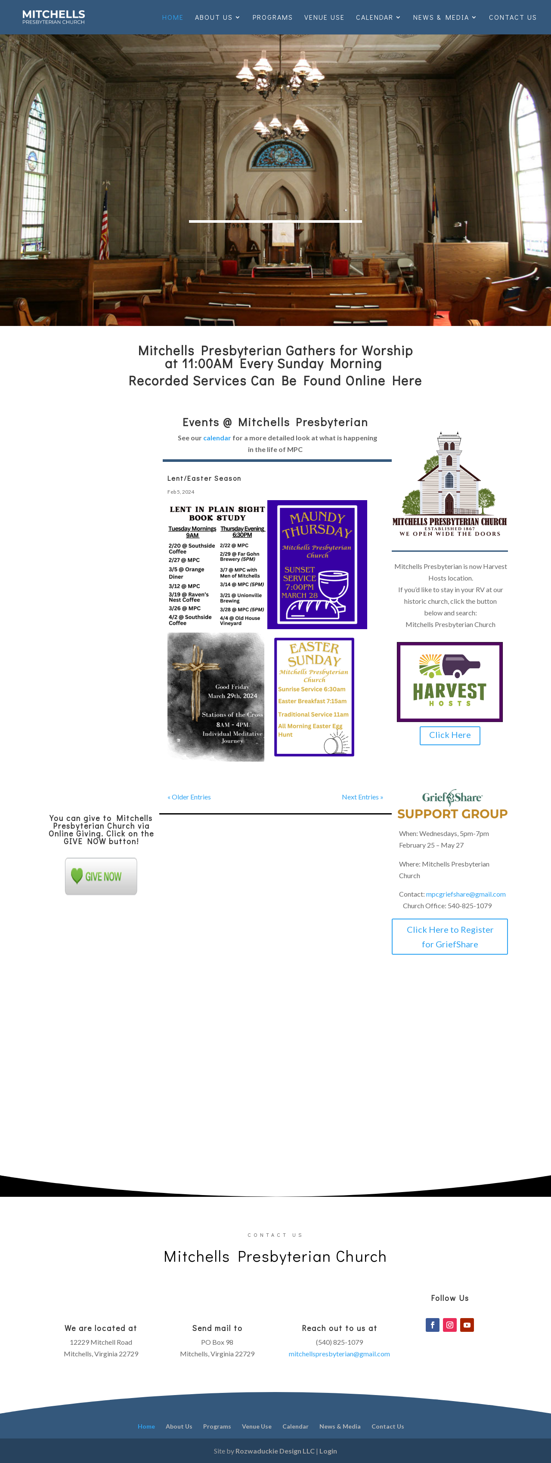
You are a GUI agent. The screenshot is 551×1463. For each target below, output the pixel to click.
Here (407, 380)
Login (328, 1451)
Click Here (450, 734)
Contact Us (513, 18)
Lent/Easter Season (204, 478)
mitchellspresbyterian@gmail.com (339, 1353)
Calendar (374, 18)
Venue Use (324, 18)
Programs (273, 18)
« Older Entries (189, 797)
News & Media (441, 18)
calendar (217, 437)
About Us (214, 18)
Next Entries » (363, 797)
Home (173, 18)
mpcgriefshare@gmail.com (466, 894)
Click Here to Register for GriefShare (450, 936)
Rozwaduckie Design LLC (275, 1451)
